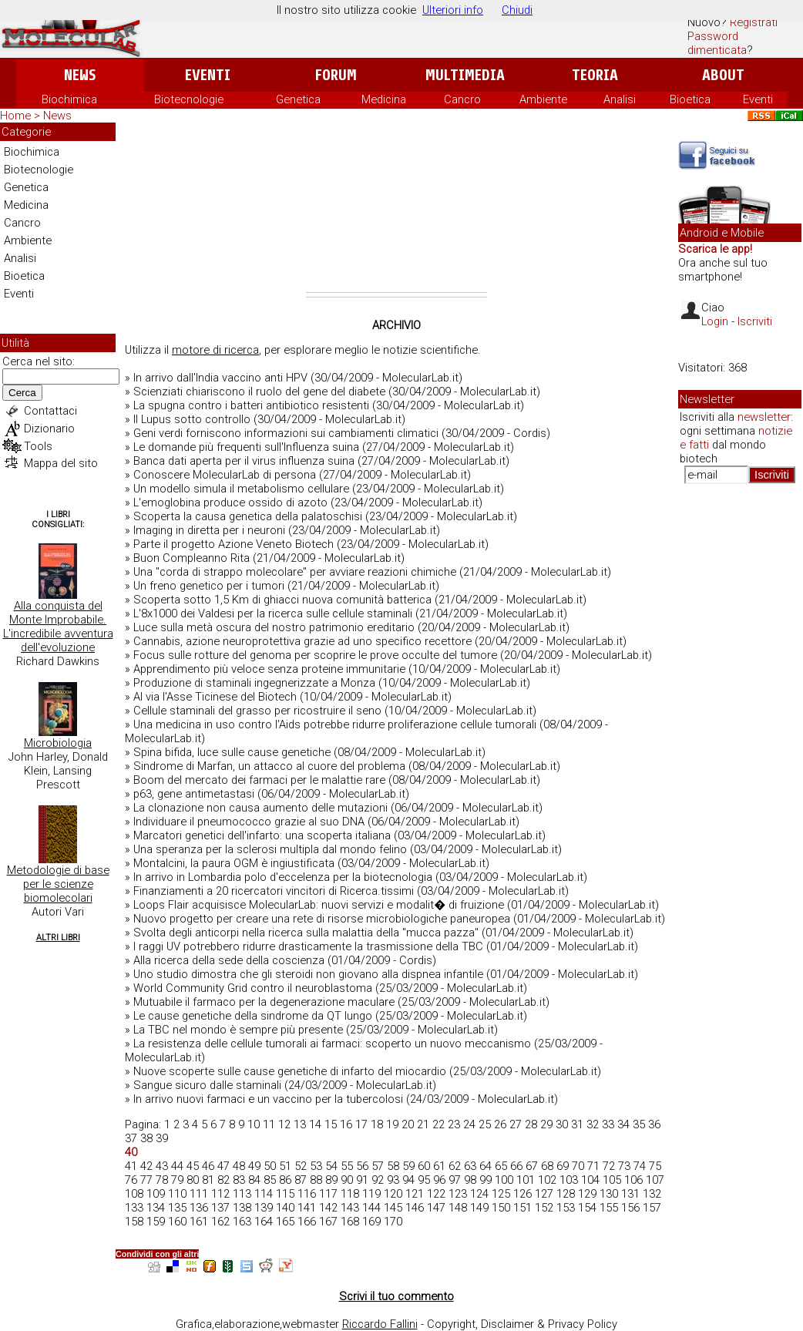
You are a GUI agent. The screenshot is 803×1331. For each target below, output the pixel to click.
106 (633, 1180)
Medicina (383, 99)
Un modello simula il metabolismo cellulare (241, 489)
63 (470, 1166)
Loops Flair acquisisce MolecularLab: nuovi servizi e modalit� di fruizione (318, 905)
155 (609, 1208)
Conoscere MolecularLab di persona (224, 475)
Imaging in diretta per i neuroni (209, 530)
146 (414, 1208)
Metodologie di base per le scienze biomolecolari (58, 884)
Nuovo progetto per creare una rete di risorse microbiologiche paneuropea (321, 919)
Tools (38, 446)
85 (270, 1180)
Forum (335, 75)
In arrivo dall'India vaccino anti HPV (220, 378)
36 (654, 1124)
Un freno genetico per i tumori (208, 586)
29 (546, 1124)
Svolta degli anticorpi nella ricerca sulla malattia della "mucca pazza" (306, 932)
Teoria (595, 75)
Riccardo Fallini (380, 1324)
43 (162, 1166)
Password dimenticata (717, 43)
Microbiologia (58, 743)
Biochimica (69, 99)
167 (328, 1221)
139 (263, 1208)
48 (239, 1166)
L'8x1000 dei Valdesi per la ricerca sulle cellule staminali (272, 613)
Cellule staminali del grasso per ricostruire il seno (257, 711)
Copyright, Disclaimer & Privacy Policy (522, 1324)
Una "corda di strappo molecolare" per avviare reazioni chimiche (294, 572)
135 (177, 1208)
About (723, 75)
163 (242, 1221)
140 (285, 1208)
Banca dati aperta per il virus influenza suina (243, 461)
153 (565, 1208)
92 (377, 1180)
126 (522, 1194)
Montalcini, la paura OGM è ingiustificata (233, 863)
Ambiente (543, 99)
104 (590, 1180)
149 (479, 1208)
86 (285, 1180)
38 (146, 1138)
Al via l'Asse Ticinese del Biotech (215, 697)
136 (199, 1208)
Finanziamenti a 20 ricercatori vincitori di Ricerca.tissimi (273, 891)
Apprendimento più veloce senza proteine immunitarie (269, 669)
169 (371, 1221)
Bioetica (690, 99)
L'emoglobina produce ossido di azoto (230, 502)
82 (223, 1180)
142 (328, 1208)
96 (439, 1180)
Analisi (619, 99)
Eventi (207, 75)
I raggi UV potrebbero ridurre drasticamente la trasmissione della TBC (308, 946)
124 (479, 1194)
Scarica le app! (715, 249)
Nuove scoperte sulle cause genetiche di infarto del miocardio (289, 1071)
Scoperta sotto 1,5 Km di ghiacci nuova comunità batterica (282, 600)
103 (568, 1180)
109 (155, 1194)
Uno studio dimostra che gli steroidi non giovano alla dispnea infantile (308, 974)
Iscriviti (754, 321)
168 (350, 1221)
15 (330, 1124)
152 (544, 1208)
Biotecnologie (188, 99)
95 (424, 1180)
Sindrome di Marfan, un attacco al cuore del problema (269, 766)
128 (565, 1194)
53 (316, 1166)
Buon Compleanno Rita (191, 558)
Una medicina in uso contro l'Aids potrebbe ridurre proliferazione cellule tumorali (334, 724)
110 (177, 1194)
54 (331, 1166)
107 (655, 1180)
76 (131, 1180)
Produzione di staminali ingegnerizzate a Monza (254, 683)
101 (525, 1180)
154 (587, 1208)
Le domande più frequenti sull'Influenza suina (246, 447)
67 (532, 1166)
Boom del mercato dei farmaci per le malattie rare (259, 780)
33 (608, 1124)
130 (609, 1194)
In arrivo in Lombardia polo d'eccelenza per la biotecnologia (282, 877)
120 (393, 1194)
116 (306, 1194)
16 (346, 1124)
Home (15, 116)
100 (504, 1180)
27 (515, 1124)
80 (192, 1180)
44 (177, 1166)
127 (544, 1194)
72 (609, 1166)
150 (501, 1208)
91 (362, 1180)
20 (408, 1124)
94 (408, 1180)
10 (253, 1124)
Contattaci (50, 411)
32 (592, 1124)
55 (347, 1166)
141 (306, 1208)
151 (522, 1208)
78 (162, 1180)
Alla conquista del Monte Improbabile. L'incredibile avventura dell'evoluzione (58, 626)
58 (393, 1166)
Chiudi (517, 10)
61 (439, 1166)
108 (134, 1194)
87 (300, 1180)
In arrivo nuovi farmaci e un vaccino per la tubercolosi (268, 1099)
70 (578, 1166)
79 (177, 1180)
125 (501, 1194)
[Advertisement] (396, 207)
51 (285, 1166)
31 (577, 1124)
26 (500, 1124)
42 (146, 1166)
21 (423, 1124)
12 (284, 1124)
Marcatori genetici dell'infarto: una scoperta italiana (262, 835)
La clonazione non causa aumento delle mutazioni (260, 808)
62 (455, 1166)
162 (220, 1221)
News (80, 75)
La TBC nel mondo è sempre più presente (238, 1030)
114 (263, 1194)
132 (652, 1194)
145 (393, 1208)
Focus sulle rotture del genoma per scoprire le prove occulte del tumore (315, 655)
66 (516, 1166)
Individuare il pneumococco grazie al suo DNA (249, 822)
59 (408, 1166)
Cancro (462, 99)
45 (192, 1166)
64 (485, 1166)
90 (347, 1180)
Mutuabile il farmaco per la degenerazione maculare (264, 1002)
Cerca (22, 392)
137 (220, 1208)
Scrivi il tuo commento (396, 1296)
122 (436, 1194)
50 (270, 1166)
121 (414, 1194)
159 (155, 1221)
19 (392, 1124)
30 (562, 1124)
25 (485, 1124)
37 (131, 1138)
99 (485, 1180)
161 (199, 1221)
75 (655, 1166)
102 (547, 1180)
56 (362, 1166)
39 (162, 1138)
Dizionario (49, 428)
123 (458, 1194)
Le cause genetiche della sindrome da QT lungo (252, 1016)
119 (371, 1194)
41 (131, 1166)
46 (208, 1166)
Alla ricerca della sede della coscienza (228, 960)
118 (350, 1194)
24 (469, 1124)
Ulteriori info (452, 10)
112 (220, 1194)
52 (300, 1166)
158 (134, 1221)
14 (315, 1124)
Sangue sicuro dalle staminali (207, 1085)
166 (306, 1221)
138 (242, 1208)
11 (269, 1124)
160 (177, 1221)
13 (300, 1124)
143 (350, 1208)
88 (316, 1180)
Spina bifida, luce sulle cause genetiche (232, 752)
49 (254, 1166)
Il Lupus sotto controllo (191, 419)
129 (587, 1194)
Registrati (754, 22)
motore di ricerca (215, 350)
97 (455, 1180)
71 (593, 1166)
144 (371, 1208)
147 (436, 1208)
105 (612, 1180)
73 (624, 1166)
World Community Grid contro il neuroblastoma (252, 988)
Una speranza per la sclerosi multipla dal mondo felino (270, 849)
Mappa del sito (61, 463)
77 (146, 1180)
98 (470, 1180)
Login (714, 321)
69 (562, 1166)
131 (630, 1194)
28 (531, 1124)
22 (438, 1124)
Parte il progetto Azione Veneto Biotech (233, 544)
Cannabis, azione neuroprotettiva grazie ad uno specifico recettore (302, 641)
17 (361, 1124)
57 (377, 1166)
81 (208, 1180)
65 (501, 1166)
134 (155, 1208)
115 (285, 1194)
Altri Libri (58, 938)
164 (263, 1221)
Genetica (298, 99)
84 (254, 1180)
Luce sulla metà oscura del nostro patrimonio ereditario (274, 627)
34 (623, 1124)
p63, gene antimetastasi (193, 794)
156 (630, 1208)
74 (639, 1166)
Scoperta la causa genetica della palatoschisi (247, 516)
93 (393, 1180)
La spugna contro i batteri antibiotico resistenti (251, 405)
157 (652, 1208)
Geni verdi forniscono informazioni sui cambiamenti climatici (285, 433)
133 (134, 1208)
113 (242, 1194)
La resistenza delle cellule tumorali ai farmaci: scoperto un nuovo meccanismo (332, 1043)
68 (547, 1166)
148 (458, 1208)
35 (639, 1124)
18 (377, 1124)
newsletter (764, 417)
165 (285, 1221)
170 (393, 1221)
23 (454, 1124)
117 (328, 1194)
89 (331, 1180)
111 (199, 1194)
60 (424, 1166)
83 (239, 1180)
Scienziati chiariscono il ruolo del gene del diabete (259, 391)
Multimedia (465, 75)
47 (223, 1166)
